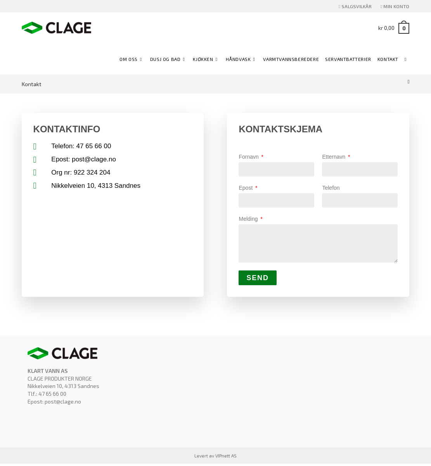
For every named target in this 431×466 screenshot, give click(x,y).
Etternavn (334, 157)
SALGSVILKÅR (355, 6)
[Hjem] (409, 81)
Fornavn (249, 157)
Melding (249, 220)
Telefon (330, 188)
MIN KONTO (395, 6)
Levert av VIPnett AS (215, 458)
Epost (246, 188)
